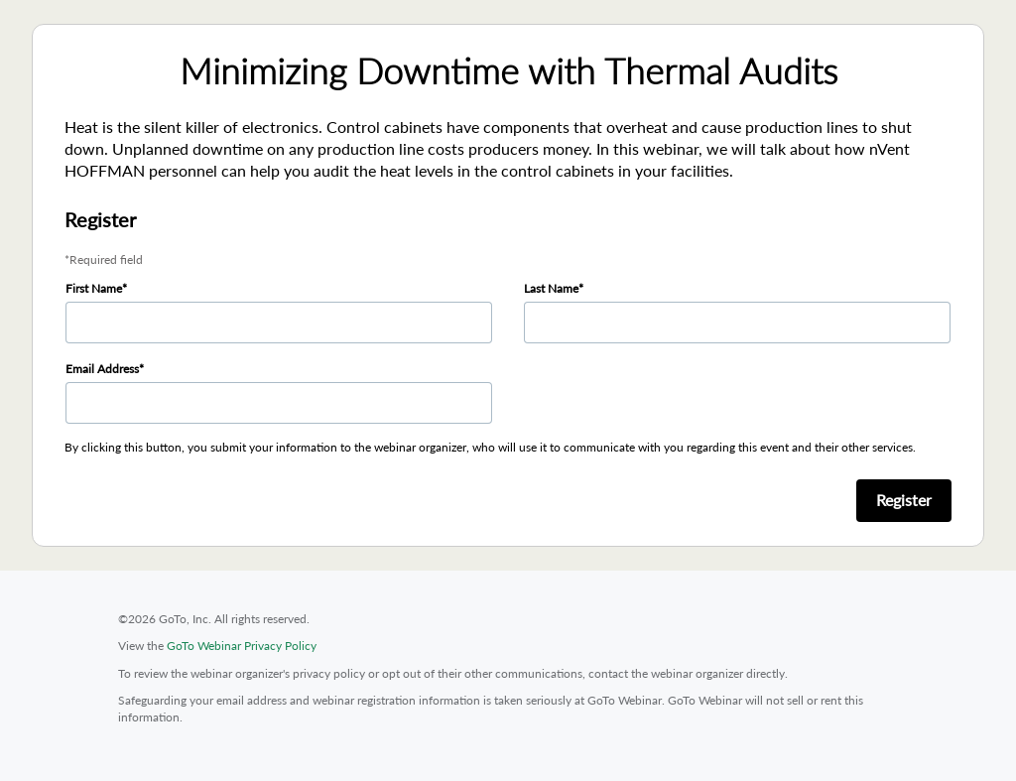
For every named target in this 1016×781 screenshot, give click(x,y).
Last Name (551, 288)
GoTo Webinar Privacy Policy (242, 645)
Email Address (102, 368)
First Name (93, 288)
